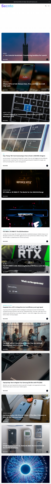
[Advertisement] (25, 19)
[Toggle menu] (49, 6)
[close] (49, 2)
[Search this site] (46, 6)
